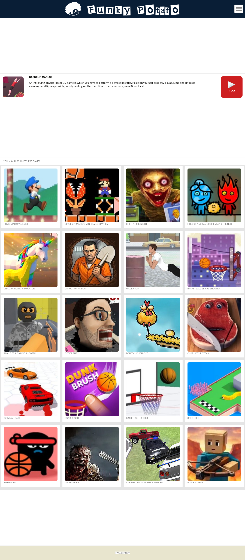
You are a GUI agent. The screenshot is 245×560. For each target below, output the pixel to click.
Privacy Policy (122, 553)
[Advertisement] (122, 46)
